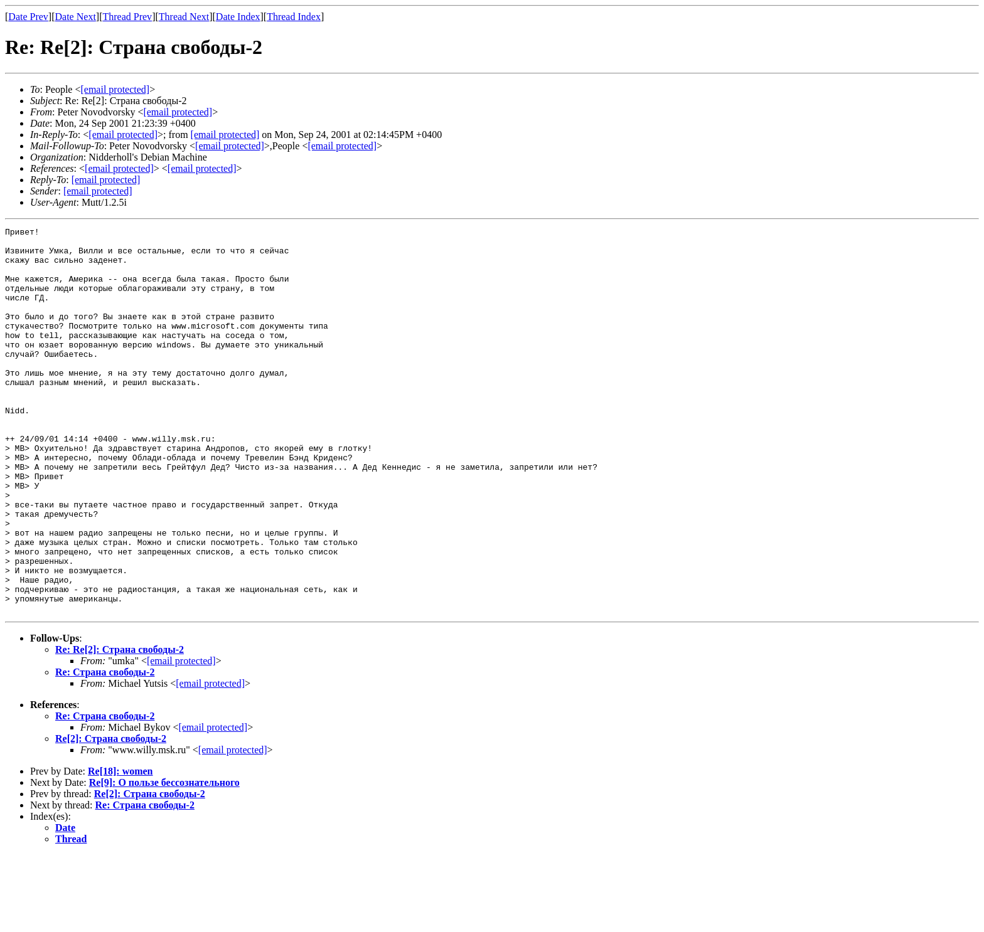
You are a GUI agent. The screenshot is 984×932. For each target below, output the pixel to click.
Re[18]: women (120, 848)
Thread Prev (127, 16)
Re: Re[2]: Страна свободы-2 (119, 726)
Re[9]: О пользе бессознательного (164, 859)
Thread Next (184, 16)
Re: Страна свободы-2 (104, 749)
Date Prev (28, 16)
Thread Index (294, 16)
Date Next (75, 16)
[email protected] (225, 134)
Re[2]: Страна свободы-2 (110, 815)
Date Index (238, 16)
